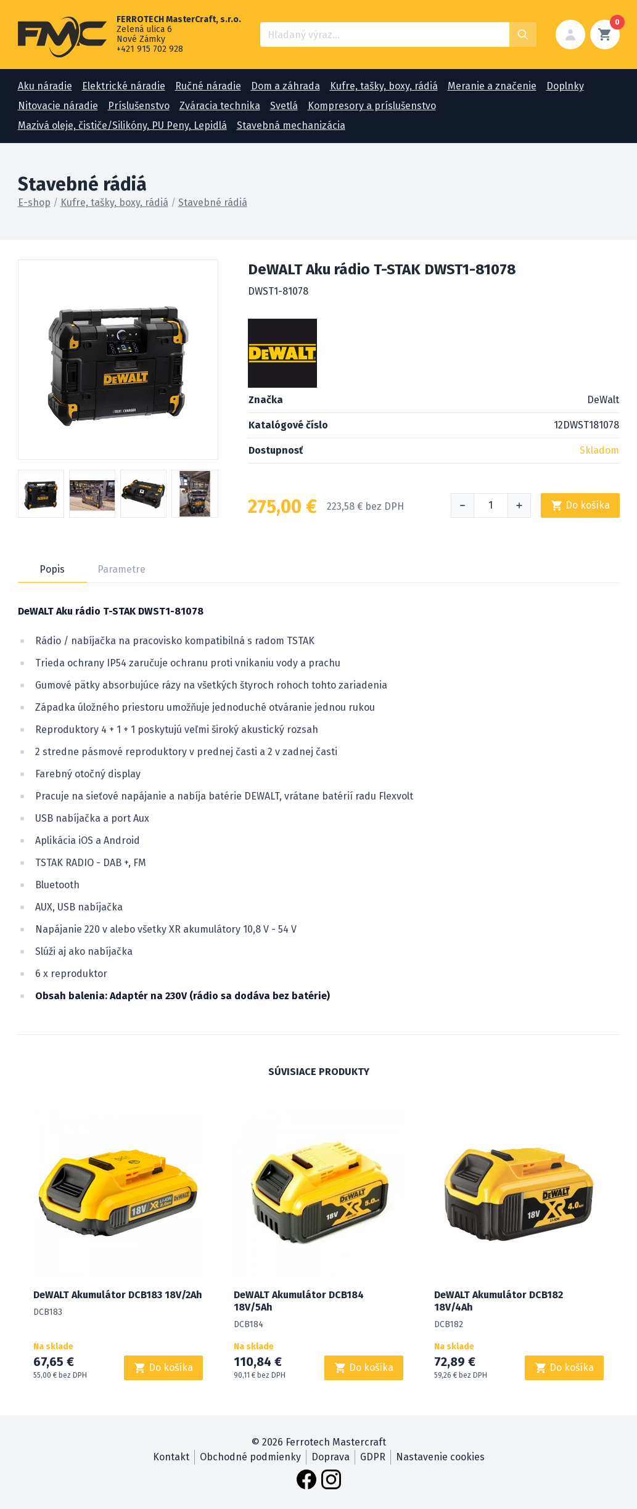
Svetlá (284, 106)
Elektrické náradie (123, 86)
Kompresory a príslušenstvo (372, 106)
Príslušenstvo (139, 106)
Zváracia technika (219, 106)
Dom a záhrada (285, 86)
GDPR (372, 1457)
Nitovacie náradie (58, 106)
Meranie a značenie (492, 86)
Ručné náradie (208, 86)
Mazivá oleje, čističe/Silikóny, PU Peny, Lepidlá (122, 125)
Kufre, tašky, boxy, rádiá (384, 86)
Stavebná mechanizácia (291, 125)
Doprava (330, 1457)
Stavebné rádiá (212, 202)
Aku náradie (45, 86)
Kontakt (171, 1457)
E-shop (34, 202)
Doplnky (565, 86)
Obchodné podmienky (250, 1457)
